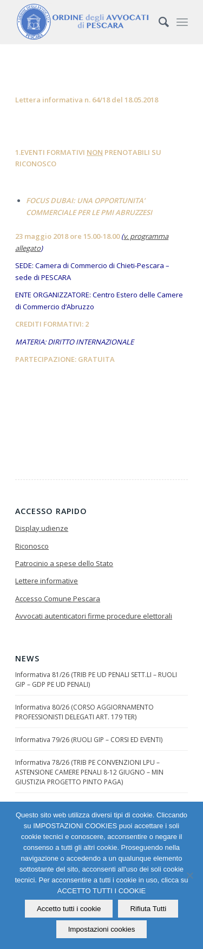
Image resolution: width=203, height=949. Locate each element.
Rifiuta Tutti (148, 909)
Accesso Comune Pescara (57, 598)
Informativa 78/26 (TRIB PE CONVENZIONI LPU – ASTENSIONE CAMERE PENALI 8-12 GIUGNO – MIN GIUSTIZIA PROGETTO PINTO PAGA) (89, 772)
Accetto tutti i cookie (69, 909)
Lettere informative (46, 581)
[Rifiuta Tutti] (189, 875)
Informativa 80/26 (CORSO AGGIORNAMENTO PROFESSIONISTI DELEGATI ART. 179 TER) (84, 712)
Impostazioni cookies (101, 929)
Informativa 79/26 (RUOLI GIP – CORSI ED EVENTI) (88, 739)
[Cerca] (158, 21)
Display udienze (41, 528)
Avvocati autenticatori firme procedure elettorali (93, 616)
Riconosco (32, 546)
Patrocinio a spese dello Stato (64, 563)
